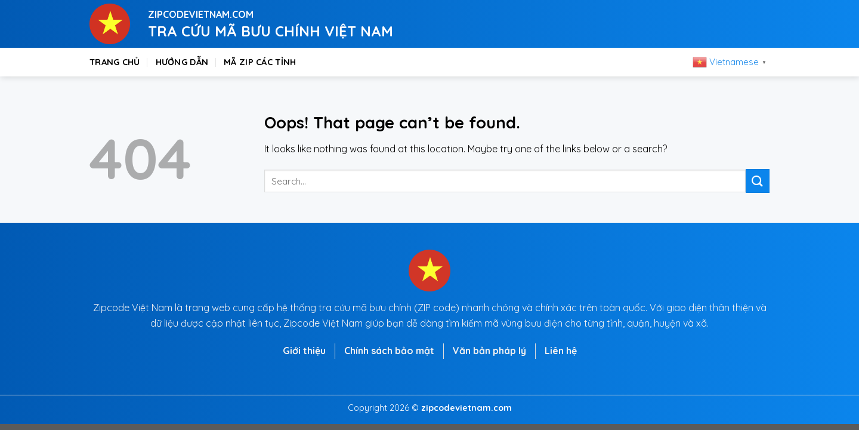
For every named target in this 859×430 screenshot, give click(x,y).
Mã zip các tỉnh (260, 62)
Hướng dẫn (182, 62)
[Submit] (758, 180)
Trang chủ (114, 62)
